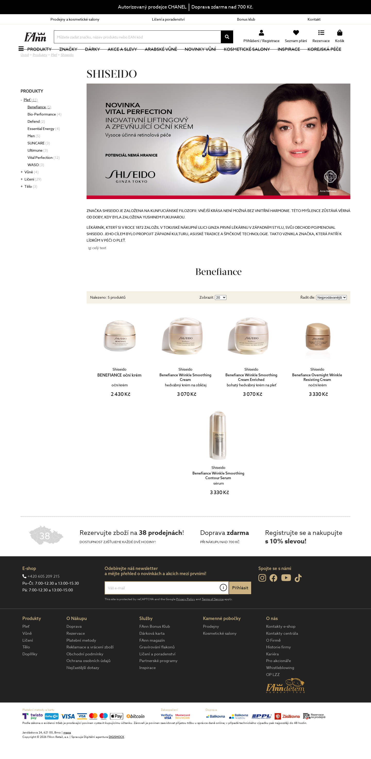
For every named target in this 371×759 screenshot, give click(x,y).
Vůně (31, 189)
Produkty (45, 58)
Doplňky (29, 671)
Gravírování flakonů (157, 664)
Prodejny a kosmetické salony (74, 19)
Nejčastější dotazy (82, 685)
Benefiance (39, 124)
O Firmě (273, 657)
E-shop (29, 585)
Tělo (30, 203)
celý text (99, 265)
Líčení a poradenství (168, 19)
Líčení (32, 196)
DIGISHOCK (116, 754)
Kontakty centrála (282, 651)
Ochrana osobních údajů (88, 678)
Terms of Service (213, 616)
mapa (67, 750)
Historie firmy (278, 664)
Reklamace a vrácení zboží (90, 664)
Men (34, 153)
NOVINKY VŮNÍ (206, 58)
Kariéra (272, 671)
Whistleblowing (280, 685)
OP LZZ (273, 692)
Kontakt (314, 19)
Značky (74, 58)
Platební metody (81, 657)
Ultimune (38, 167)
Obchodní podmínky (84, 671)
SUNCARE (39, 160)
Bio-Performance (45, 131)
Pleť (31, 117)
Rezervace (75, 651)
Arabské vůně (167, 58)
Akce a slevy (128, 58)
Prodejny (211, 644)
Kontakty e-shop (281, 644)
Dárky (98, 58)
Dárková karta (152, 651)
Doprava (74, 644)
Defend (36, 138)
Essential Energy (44, 145)
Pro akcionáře (278, 678)
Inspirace (294, 58)
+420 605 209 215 (44, 594)
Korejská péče (330, 58)
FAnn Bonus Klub (154, 644)
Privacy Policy (185, 616)
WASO (36, 181)
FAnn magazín (152, 657)
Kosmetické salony (253, 58)
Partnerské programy (158, 678)
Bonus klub (246, 19)
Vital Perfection (44, 174)
